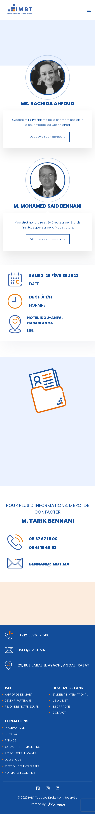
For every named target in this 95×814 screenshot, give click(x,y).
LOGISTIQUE (13, 760)
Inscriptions (61, 707)
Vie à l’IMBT (60, 701)
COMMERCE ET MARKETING (22, 747)
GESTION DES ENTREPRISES (22, 766)
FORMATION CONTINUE (20, 773)
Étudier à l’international (70, 695)
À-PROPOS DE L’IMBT (18, 695)
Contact (59, 713)
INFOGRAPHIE (13, 734)
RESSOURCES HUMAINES (20, 753)
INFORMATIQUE (15, 728)
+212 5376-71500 (34, 635)
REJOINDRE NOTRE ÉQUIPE (22, 707)
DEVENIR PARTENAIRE (18, 701)
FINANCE (10, 740)
